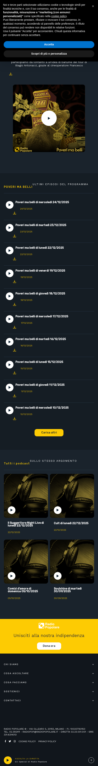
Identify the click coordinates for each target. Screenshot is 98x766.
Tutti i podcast (17, 463)
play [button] (8, 760)
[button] (93, 6)
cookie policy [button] (59, 16)
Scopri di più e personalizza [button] (49, 53)
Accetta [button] (49, 44)
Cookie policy (27, 741)
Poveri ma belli (18, 187)
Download (11, 74)
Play (49, 118)
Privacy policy (47, 741)
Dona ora (49, 646)
